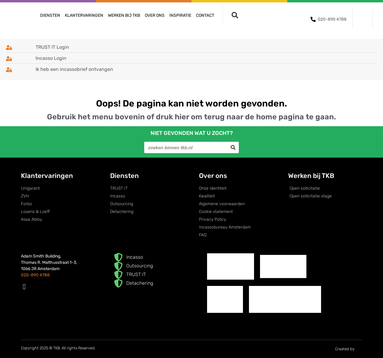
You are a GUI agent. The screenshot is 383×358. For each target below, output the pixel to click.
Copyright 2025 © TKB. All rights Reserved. (58, 348)
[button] (235, 15)
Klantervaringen (84, 15)
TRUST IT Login (52, 47)
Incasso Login (51, 58)
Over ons (155, 15)
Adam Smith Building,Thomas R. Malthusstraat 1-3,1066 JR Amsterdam (49, 262)
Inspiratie (180, 15)
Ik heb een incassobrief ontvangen (74, 69)
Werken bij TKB (124, 15)
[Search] (233, 147)
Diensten (50, 15)
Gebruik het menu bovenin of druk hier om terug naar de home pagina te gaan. (191, 116)
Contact (205, 15)
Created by (348, 349)
